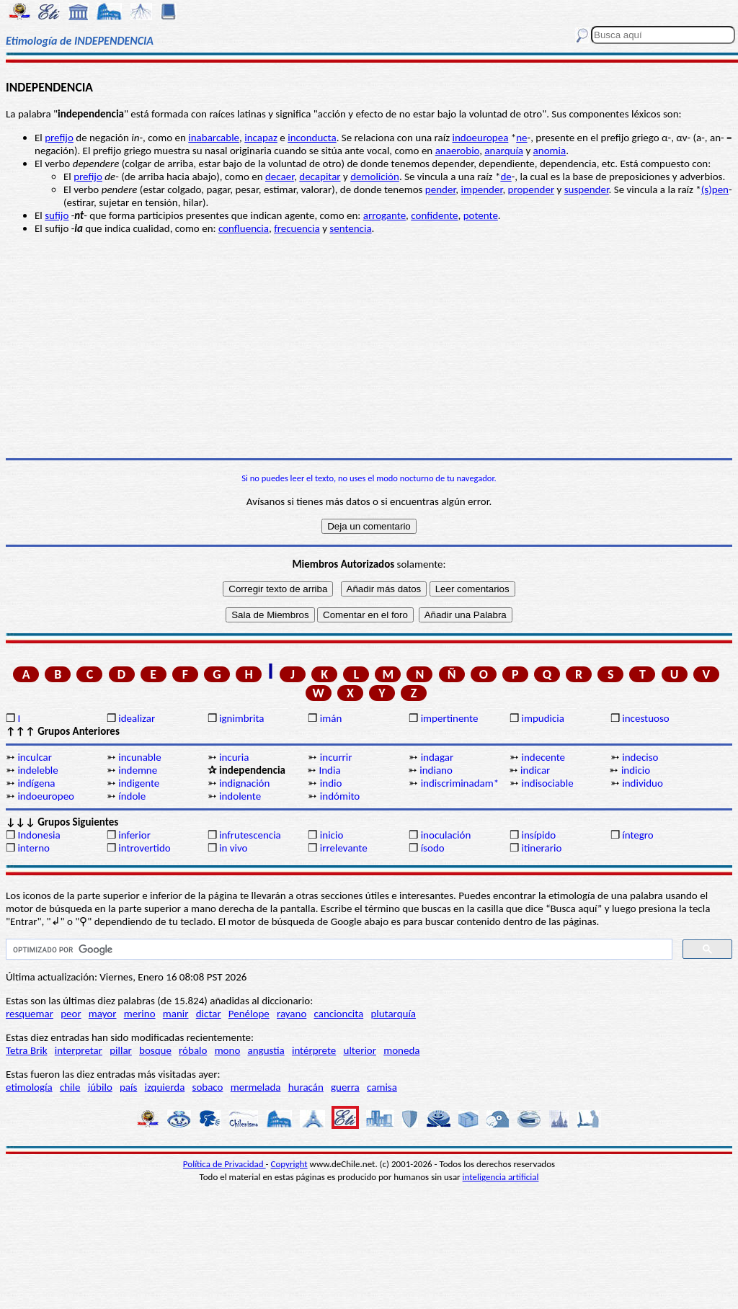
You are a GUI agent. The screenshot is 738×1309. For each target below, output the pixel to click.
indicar (535, 770)
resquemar (29, 1013)
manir (176, 1013)
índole (132, 796)
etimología (29, 1087)
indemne (137, 770)
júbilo (100, 1087)
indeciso (640, 757)
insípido (538, 834)
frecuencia (297, 228)
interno (33, 847)
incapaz (260, 137)
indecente (543, 757)
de (505, 176)
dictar (208, 1013)
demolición (374, 176)
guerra (345, 1087)
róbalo (193, 1050)
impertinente (450, 718)
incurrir (336, 757)
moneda (401, 1050)
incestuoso (645, 718)
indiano (436, 770)
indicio (635, 770)
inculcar (34, 757)
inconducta (312, 137)
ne (521, 137)
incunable (139, 757)
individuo (642, 783)
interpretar (78, 1050)
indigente (138, 783)
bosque (155, 1050)
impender (481, 189)
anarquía (503, 150)
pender (440, 189)
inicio (331, 834)
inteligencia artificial (501, 1176)
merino (140, 1013)
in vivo (233, 847)
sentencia (350, 228)
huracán (306, 1087)
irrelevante (344, 847)
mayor (103, 1013)
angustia (266, 1050)
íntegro (637, 834)
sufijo (56, 215)
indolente (240, 796)
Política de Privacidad (224, 1163)
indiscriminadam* (460, 783)
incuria (234, 757)
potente (480, 215)
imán (331, 718)
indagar (437, 757)
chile (70, 1087)
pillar (121, 1050)
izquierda (165, 1087)
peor (71, 1013)
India (329, 770)
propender (531, 189)
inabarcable (213, 137)
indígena (36, 783)
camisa (382, 1087)
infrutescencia (250, 834)
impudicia (542, 718)
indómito (340, 796)
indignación (244, 783)
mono (228, 1050)
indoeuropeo (45, 796)
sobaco (207, 1087)
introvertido (144, 847)
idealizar (136, 718)
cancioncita (339, 1013)
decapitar (319, 176)
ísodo (433, 847)
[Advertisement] (369, 346)
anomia (549, 150)
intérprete (314, 1050)
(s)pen (715, 189)
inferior (134, 834)
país (128, 1087)
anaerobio (457, 150)
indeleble (37, 770)
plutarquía (393, 1013)
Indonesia (38, 834)
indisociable (547, 783)
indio (331, 783)
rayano (291, 1013)
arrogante (384, 215)
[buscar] (337, 949)
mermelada (256, 1087)
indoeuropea (480, 137)
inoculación (446, 834)
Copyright (289, 1163)
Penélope (249, 1013)
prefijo (59, 137)
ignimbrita (241, 718)
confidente (434, 215)
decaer (279, 176)
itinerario (541, 847)
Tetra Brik (27, 1050)
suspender (586, 189)
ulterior (360, 1050)
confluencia (243, 228)
